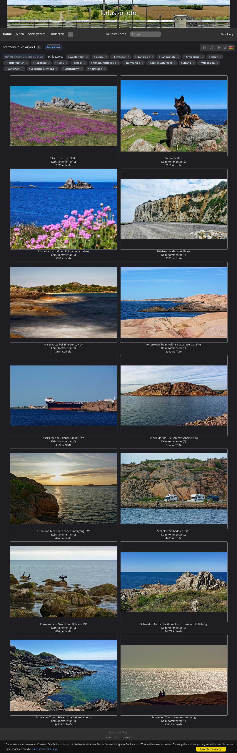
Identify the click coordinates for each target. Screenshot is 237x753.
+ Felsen (215, 57)
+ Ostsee (100, 57)
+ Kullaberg (41, 62)
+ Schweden (120, 57)
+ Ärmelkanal (193, 57)
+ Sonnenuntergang (161, 62)
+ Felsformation (16, 62)
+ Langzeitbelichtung (43, 68)
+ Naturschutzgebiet (105, 62)
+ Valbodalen (208, 62)
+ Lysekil (78, 62)
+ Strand (187, 62)
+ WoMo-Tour (78, 57)
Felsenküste (53, 47)
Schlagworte (36, 34)
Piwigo (124, 732)
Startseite (10, 47)
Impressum (111, 737)
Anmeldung (227, 34)
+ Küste (61, 62)
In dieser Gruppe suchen (26, 56)
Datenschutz (125, 737)
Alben (20, 34)
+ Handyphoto (168, 57)
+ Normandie (133, 62)
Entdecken (56, 34)
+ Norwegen (96, 68)
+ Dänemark (14, 68)
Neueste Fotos (116, 34)
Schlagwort (27, 47)
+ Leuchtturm (72, 68)
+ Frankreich (144, 57)
